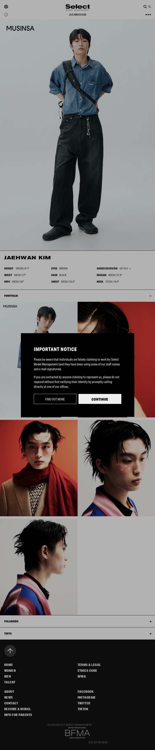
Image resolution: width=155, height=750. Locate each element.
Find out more (55, 399)
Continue (99, 399)
